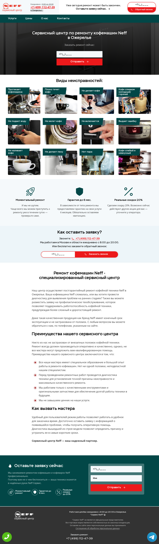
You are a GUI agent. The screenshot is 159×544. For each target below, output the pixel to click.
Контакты (63, 18)
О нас (44, 18)
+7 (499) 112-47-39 (42, 7)
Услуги (12, 18)
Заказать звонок (96, 254)
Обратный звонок (142, 10)
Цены (28, 18)
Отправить (79, 61)
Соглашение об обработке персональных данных (97, 528)
